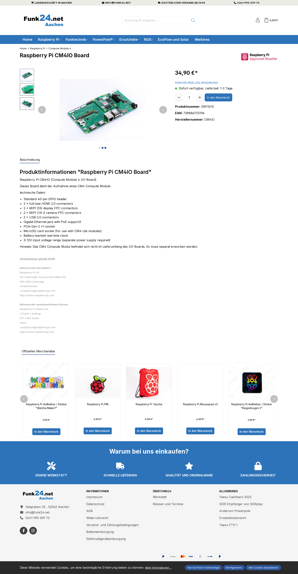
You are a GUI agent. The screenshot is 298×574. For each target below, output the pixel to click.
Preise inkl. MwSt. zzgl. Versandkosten (196, 82)
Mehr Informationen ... (36, 568)
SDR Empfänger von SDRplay (241, 505)
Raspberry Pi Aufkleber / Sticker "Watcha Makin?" (46, 407)
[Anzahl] (189, 97)
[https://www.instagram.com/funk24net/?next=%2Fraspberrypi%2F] (33, 534)
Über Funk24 (163, 492)
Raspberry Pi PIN (97, 404)
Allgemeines (230, 492)
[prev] (24, 399)
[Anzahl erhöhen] (200, 97)
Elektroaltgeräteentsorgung (106, 540)
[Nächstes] (163, 110)
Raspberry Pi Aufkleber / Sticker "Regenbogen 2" (252, 407)
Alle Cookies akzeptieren (263, 565)
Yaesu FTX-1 (228, 526)
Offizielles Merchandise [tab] (38, 351)
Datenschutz (95, 505)
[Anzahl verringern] (179, 97)
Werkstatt (159, 498)
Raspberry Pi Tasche (149, 404)
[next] (274, 399)
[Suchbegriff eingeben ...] (154, 20)
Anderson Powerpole (234, 512)
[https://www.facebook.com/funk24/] (23, 534)
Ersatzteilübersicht (232, 519)
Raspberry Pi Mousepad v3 (200, 404)
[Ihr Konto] (256, 20)
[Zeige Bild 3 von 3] (105, 148)
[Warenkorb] (270, 20)
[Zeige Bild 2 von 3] (102, 148)
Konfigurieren (234, 565)
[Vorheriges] (42, 110)
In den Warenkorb (218, 97)
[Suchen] (192, 20)
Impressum (94, 498)
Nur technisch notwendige (203, 565)
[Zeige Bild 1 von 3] (100, 148)
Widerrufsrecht (97, 519)
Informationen (99, 492)
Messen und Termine (168, 505)
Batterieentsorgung (100, 533)
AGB (89, 512)
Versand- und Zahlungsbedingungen (112, 526)
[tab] (30, 159)
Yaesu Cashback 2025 (235, 498)
